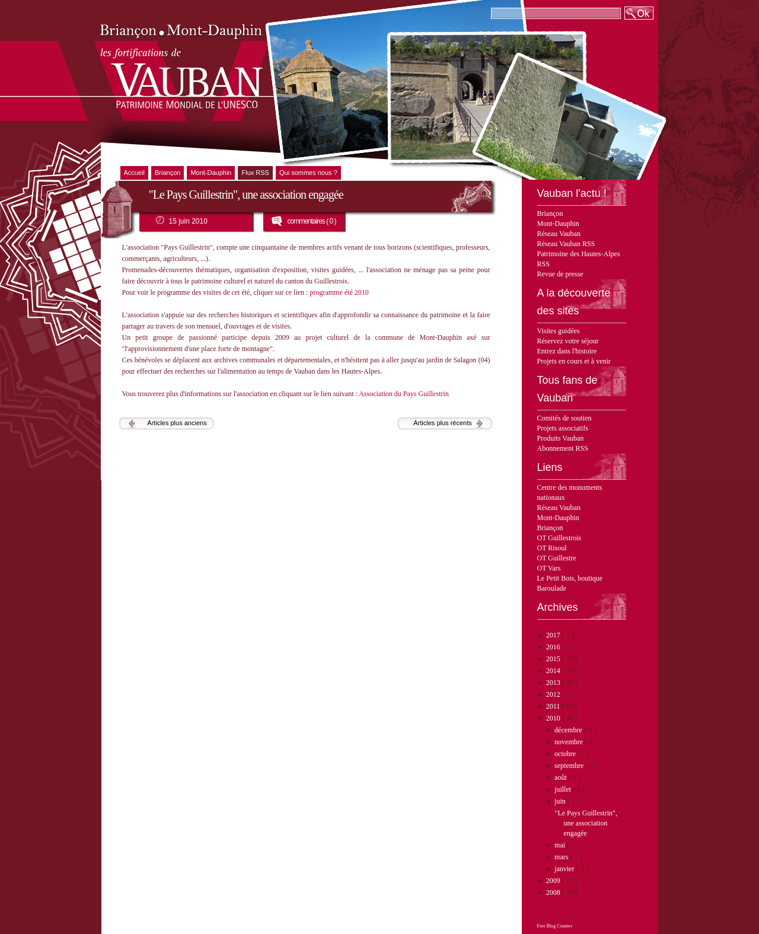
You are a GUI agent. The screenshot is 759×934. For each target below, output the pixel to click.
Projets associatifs (562, 428)
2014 (554, 671)
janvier (565, 869)
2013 (554, 682)
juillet (563, 789)
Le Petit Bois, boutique (570, 578)
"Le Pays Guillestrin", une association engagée (585, 823)
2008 (554, 892)
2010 (554, 718)
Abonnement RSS (562, 448)
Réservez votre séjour (568, 341)
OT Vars (549, 568)
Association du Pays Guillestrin (404, 394)
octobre (566, 754)
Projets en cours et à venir (574, 361)
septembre (569, 765)
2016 (554, 647)
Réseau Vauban (559, 233)
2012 (554, 694)
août (561, 777)
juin (560, 801)
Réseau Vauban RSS (566, 244)
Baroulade (551, 588)
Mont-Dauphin (558, 223)
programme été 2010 (339, 292)
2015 (554, 659)
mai (560, 845)
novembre (569, 742)
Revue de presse (560, 274)
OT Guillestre (556, 558)
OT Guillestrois (559, 538)
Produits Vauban (560, 438)
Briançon (550, 213)
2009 (554, 880)
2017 (554, 635)
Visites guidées (558, 331)
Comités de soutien (564, 418)
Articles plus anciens (176, 422)
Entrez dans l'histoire (567, 351)
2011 (554, 706)
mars (562, 857)
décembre (569, 730)
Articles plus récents (442, 422)
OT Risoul (552, 548)
